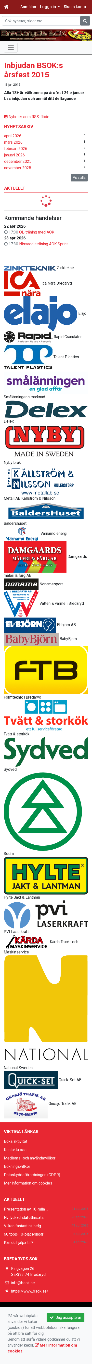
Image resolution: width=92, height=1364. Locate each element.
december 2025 (17, 161)
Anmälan (28, 6)
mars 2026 (13, 142)
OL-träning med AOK (36, 232)
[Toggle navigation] (11, 48)
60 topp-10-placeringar (23, 1234)
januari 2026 (14, 155)
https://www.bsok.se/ (29, 1291)
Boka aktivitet (15, 1141)
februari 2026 (15, 148)
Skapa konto (75, 6)
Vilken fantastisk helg (22, 1226)
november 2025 (17, 167)
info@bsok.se (23, 1283)
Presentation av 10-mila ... (26, 1209)
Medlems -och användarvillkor (29, 1158)
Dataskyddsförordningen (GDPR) (32, 1174)
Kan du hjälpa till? (18, 1242)
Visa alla (79, 177)
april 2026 (12, 136)
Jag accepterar (65, 1317)
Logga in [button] (48, 6)
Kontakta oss (15, 1149)
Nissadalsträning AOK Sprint (43, 244)
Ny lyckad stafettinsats (24, 1217)
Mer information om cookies (28, 1183)
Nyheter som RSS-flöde (26, 116)
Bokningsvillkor (17, 1166)
